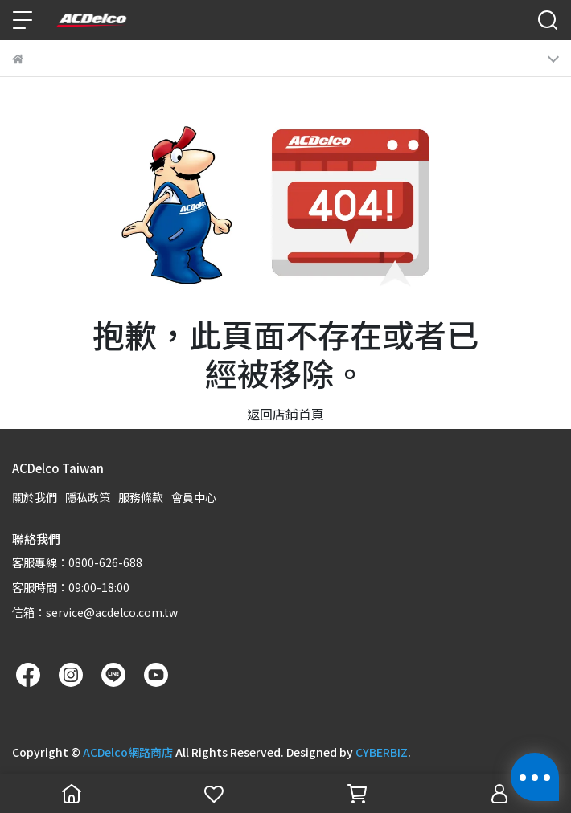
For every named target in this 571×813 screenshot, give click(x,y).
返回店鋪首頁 (285, 413)
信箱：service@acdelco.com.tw (95, 612)
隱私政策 (87, 497)
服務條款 (140, 497)
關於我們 (34, 497)
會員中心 (193, 497)
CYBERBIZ (381, 752)
